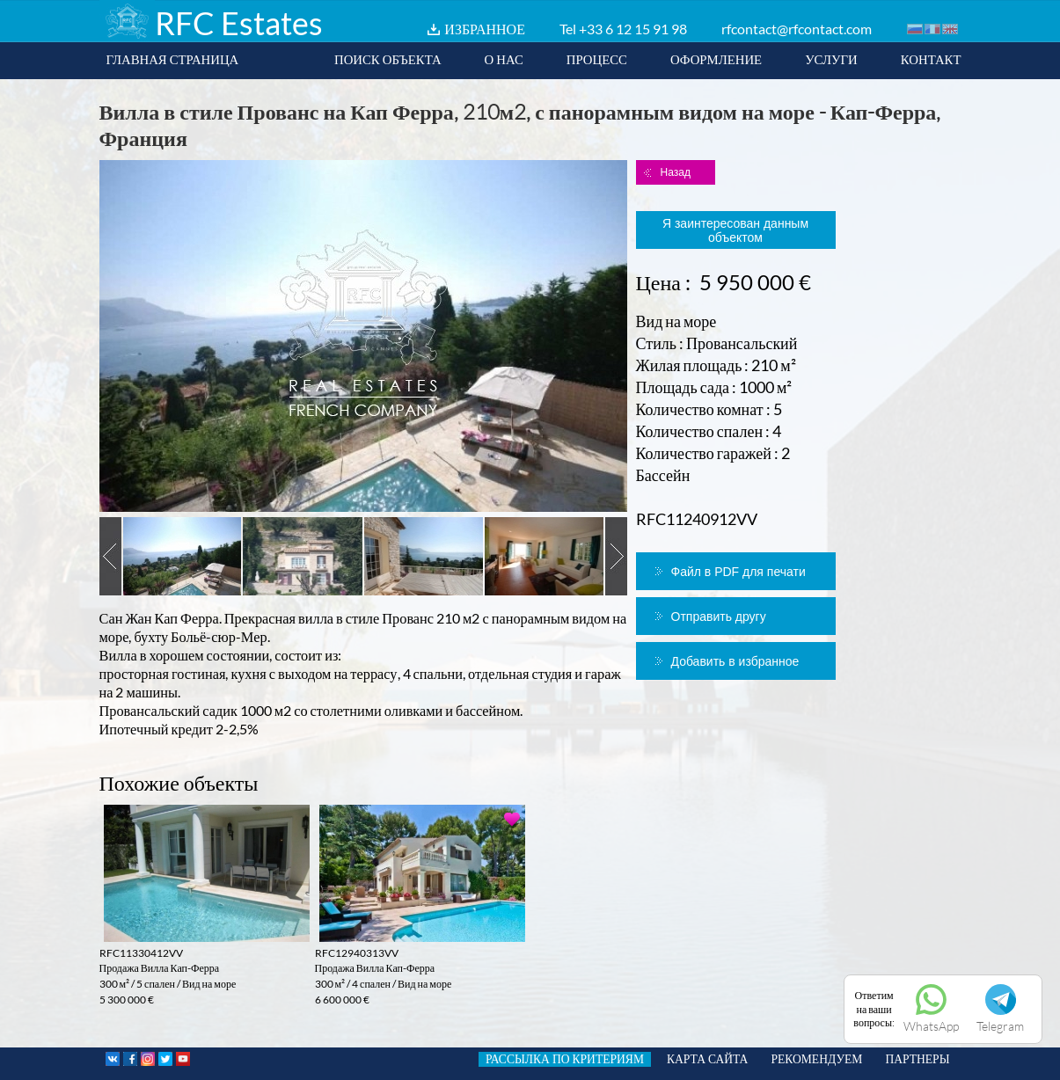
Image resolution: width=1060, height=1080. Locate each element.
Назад (676, 172)
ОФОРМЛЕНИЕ (716, 59)
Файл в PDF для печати (738, 572)
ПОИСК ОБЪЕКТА (388, 59)
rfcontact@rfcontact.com (796, 28)
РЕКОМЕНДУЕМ (816, 1059)
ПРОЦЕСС (597, 59)
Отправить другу (718, 616)
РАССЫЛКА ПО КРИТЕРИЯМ (565, 1059)
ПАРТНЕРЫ (917, 1059)
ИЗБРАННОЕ (484, 28)
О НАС (504, 59)
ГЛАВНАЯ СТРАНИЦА (172, 59)
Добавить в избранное (735, 661)
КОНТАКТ (931, 59)
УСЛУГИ (831, 59)
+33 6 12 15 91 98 (633, 28)
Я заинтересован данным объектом (735, 230)
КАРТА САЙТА (707, 1059)
